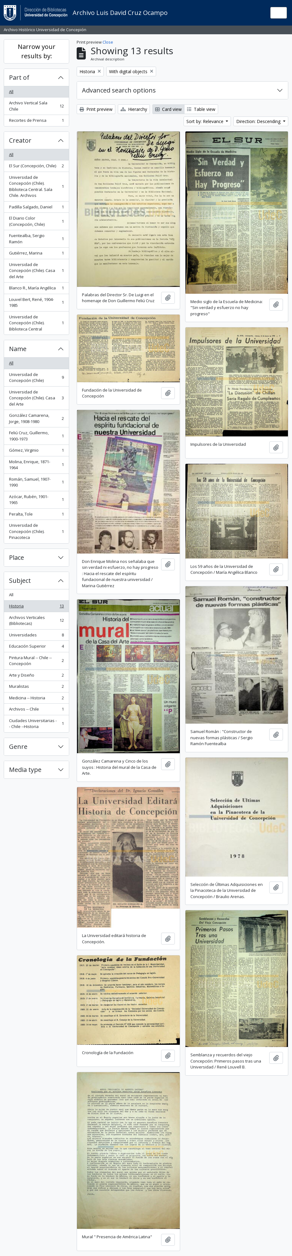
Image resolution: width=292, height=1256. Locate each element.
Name (17, 349)
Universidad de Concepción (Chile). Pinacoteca (36, 531)
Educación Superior (36, 647)
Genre (18, 746)
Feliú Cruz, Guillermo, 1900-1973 (36, 436)
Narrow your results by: (36, 51)
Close (108, 42)
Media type (25, 769)
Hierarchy (134, 109)
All (11, 91)
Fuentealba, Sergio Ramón (36, 239)
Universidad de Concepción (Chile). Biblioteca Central (36, 323)
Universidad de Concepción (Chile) (36, 377)
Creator (20, 140)
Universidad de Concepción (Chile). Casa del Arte (36, 270)
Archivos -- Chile (36, 710)
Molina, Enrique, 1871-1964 (36, 465)
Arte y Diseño (36, 676)
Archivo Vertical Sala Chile (36, 106)
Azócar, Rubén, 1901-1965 (36, 500)
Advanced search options (119, 90)
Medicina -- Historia (36, 699)
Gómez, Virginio (36, 451)
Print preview (95, 109)
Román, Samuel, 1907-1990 (36, 482)
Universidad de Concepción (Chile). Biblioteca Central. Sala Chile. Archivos (36, 186)
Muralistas (36, 687)
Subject (20, 580)
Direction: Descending (259, 121)
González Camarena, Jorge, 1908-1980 (36, 418)
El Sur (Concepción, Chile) (36, 167)
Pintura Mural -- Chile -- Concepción (36, 661)
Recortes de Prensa (36, 121)
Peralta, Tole (36, 515)
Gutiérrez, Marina (36, 254)
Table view (201, 109)
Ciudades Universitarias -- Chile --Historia (36, 724)
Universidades (36, 636)
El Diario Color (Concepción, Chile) (36, 221)
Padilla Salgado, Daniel (36, 208)
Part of (19, 77)
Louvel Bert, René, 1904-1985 (36, 302)
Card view (168, 109)
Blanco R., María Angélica (36, 289)
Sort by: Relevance (205, 121)
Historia (36, 607)
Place (16, 557)
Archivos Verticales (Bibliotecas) (36, 620)
